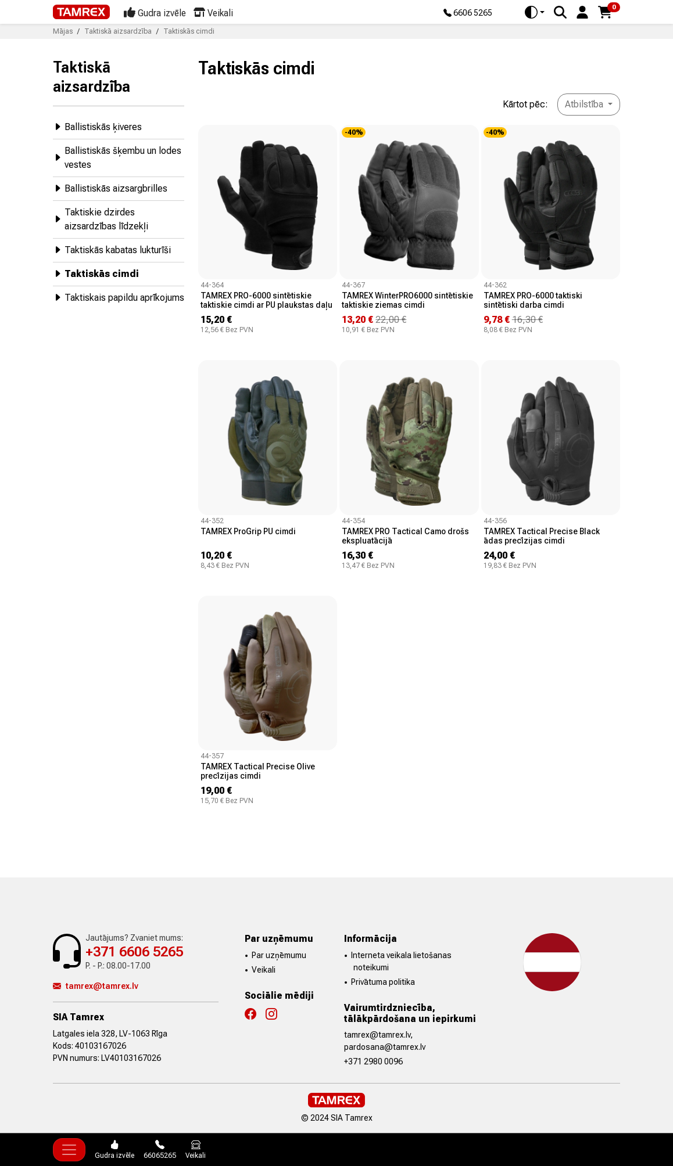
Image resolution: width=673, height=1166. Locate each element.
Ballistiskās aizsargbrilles (110, 188)
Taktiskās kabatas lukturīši (112, 249)
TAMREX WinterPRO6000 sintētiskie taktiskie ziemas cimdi (407, 300)
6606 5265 (467, 13)
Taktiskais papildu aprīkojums (118, 297)
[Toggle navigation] (69, 1149)
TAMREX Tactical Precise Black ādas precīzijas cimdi (542, 536)
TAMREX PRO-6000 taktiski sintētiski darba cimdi (533, 300)
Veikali (263, 969)
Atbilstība (585, 104)
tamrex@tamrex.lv (95, 986)
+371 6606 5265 (134, 952)
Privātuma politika (383, 982)
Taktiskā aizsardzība (91, 76)
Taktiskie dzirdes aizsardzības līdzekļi (100, 219)
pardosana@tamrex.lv (384, 1047)
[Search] (560, 12)
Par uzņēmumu (279, 955)
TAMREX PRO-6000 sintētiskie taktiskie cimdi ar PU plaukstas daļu (266, 300)
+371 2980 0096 (373, 1061)
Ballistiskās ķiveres (97, 126)
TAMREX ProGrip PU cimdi (248, 531)
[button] (582, 11)
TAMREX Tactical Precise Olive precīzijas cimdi (258, 771)
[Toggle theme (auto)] (535, 12)
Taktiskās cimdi (96, 273)
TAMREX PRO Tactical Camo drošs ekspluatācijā (405, 536)
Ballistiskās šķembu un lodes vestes (117, 157)
